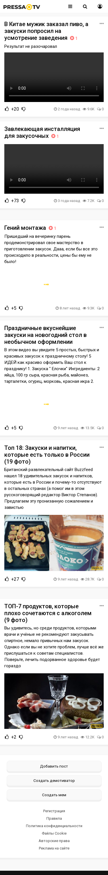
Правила (54, 818)
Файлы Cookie (54, 833)
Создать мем (54, 794)
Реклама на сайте (54, 848)
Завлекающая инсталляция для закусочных (42, 132)
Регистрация (54, 811)
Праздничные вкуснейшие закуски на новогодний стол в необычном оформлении (45, 335)
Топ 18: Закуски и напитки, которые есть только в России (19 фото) (47, 454)
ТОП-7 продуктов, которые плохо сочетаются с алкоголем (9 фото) (48, 613)
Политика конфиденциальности (54, 826)
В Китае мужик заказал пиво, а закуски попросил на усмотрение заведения (46, 31)
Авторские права (54, 841)
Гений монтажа (30, 227)
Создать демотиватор (54, 780)
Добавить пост (54, 766)
